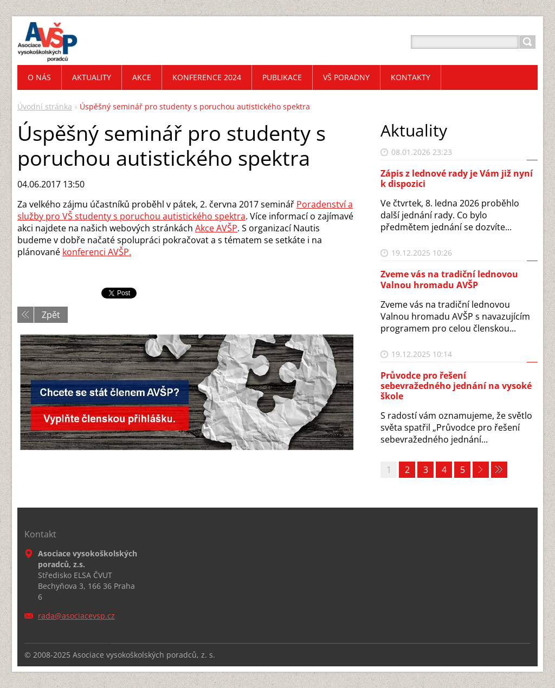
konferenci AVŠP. (96, 252)
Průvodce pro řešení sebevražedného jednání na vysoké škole (456, 385)
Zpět (51, 315)
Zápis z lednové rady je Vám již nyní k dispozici (456, 178)
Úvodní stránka (44, 106)
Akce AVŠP (216, 228)
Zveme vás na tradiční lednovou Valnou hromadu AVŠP (449, 279)
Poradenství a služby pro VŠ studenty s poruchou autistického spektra (185, 210)
